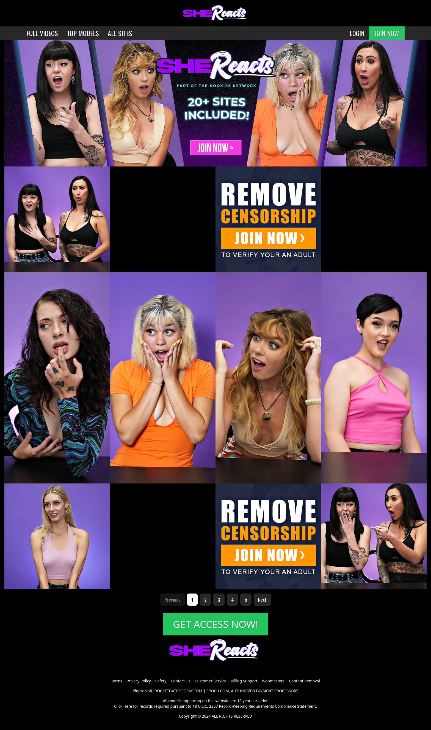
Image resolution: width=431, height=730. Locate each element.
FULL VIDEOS (42, 33)
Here (127, 706)
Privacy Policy (138, 680)
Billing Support (244, 680)
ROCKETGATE (166, 690)
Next (262, 599)
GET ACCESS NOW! (215, 624)
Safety (160, 680)
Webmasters (273, 680)
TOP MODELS (83, 33)
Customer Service (210, 680)
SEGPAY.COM (190, 690)
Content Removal (304, 680)
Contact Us (180, 680)
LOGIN (357, 33)
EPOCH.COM (217, 690)
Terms (116, 680)
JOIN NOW (386, 33)
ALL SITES (120, 33)
